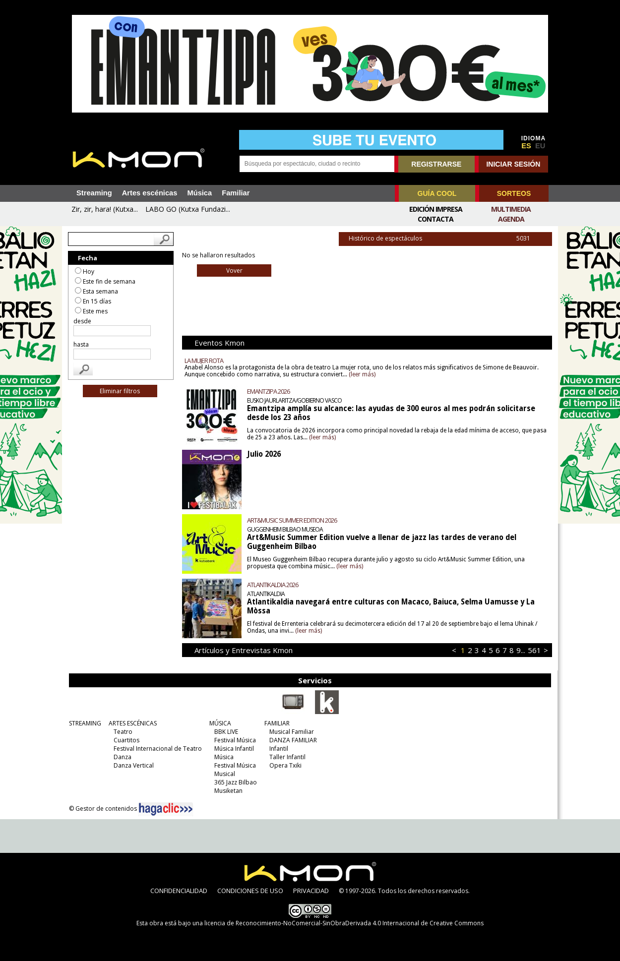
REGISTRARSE (436, 164)
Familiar (235, 193)
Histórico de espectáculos (450, 238)
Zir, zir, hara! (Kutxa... (104, 209)
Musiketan (228, 790)
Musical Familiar (291, 731)
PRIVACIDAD (311, 890)
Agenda (511, 219)
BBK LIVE (226, 731)
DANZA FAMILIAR (293, 740)
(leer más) (362, 374)
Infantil (278, 748)
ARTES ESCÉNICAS (133, 723)
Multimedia (511, 209)
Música (199, 193)
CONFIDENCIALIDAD (178, 890)
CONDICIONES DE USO (250, 890)
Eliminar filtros (121, 391)
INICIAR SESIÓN (513, 164)
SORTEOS (514, 193)
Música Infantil (234, 748)
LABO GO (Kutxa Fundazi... (187, 209)
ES (526, 146)
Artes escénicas (150, 193)
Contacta (435, 219)
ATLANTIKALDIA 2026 (273, 584)
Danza (122, 757)
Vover (234, 270)
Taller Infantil (287, 757)
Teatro (123, 731)
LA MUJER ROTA (204, 360)
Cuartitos (126, 740)
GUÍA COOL (437, 193)
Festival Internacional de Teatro (158, 748)
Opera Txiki (285, 765)
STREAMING (85, 723)
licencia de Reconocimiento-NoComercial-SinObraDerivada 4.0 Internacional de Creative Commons (344, 923)
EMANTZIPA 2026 (269, 391)
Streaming (94, 193)
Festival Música (235, 740)
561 (534, 650)
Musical (224, 774)
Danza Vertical (134, 765)
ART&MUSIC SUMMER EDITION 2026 (292, 520)
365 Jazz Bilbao (235, 782)
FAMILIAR (277, 723)
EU (540, 146)
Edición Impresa (435, 209)
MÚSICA (220, 723)
